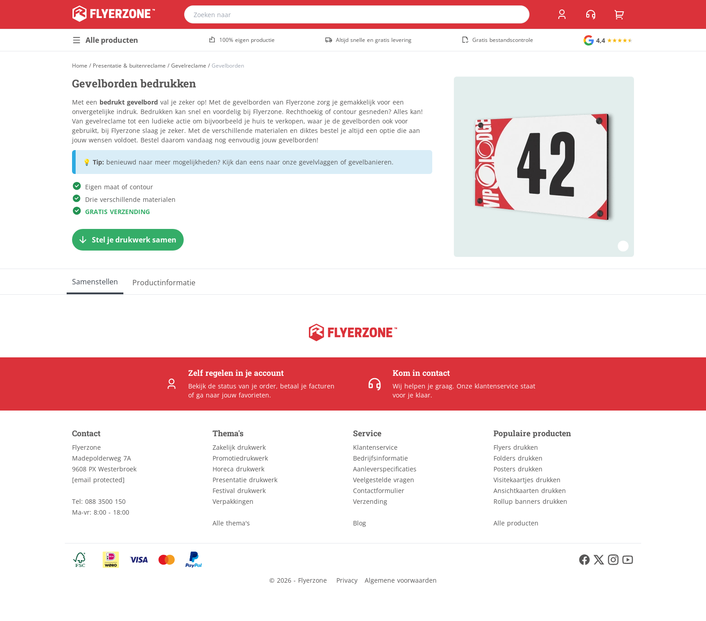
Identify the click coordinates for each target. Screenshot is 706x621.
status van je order (247, 386)
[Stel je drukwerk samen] (128, 240)
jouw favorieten (245, 395)
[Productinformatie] (164, 281)
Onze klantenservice (487, 386)
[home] (113, 14)
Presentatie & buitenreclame (129, 65)
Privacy (347, 580)
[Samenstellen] (95, 281)
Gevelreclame (188, 65)
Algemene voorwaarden (401, 580)
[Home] (79, 65)
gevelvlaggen (318, 162)
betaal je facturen (307, 386)
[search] (517, 14)
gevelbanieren (370, 162)
